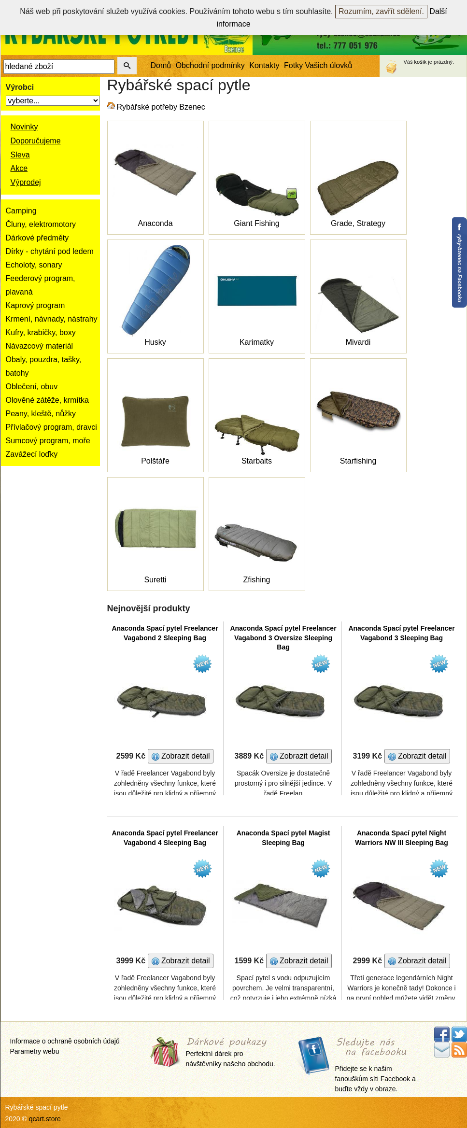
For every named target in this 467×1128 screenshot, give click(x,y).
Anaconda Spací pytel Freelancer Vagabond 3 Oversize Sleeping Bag (283, 637)
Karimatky (257, 342)
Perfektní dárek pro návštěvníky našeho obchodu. (230, 1053)
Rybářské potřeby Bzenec (161, 107)
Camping (21, 211)
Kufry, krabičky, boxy (41, 332)
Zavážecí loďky (32, 454)
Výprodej (26, 182)
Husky (155, 342)
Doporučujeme (36, 141)
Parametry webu (34, 1051)
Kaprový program (35, 305)
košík (420, 62)
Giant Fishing (256, 223)
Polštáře (155, 461)
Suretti (155, 580)
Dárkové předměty (37, 238)
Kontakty (264, 65)
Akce (19, 168)
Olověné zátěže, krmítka (47, 400)
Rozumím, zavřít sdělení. (381, 11)
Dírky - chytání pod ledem (50, 251)
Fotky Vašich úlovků (318, 65)
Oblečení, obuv (32, 386)
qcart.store (45, 1119)
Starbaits (256, 461)
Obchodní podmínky (210, 65)
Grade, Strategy (358, 223)
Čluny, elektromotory (41, 224)
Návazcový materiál (39, 346)
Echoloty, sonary (34, 265)
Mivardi (358, 342)
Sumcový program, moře (48, 441)
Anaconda (155, 223)
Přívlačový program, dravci (51, 427)
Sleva (20, 155)
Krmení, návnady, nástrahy (52, 319)
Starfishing (358, 461)
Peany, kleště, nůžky (41, 413)
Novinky (24, 127)
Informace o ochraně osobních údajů (65, 1041)
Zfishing (256, 580)
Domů (161, 65)
